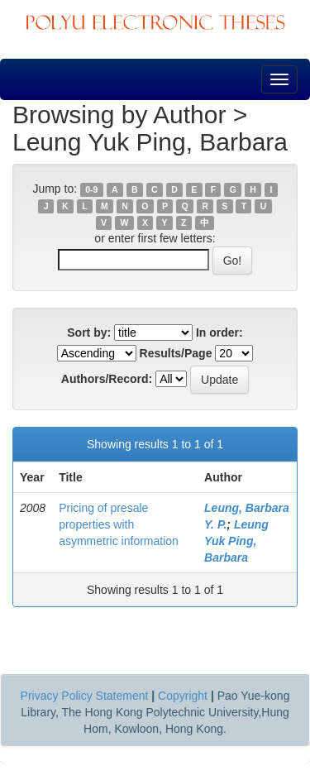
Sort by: (89, 332)
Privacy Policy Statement (85, 695)
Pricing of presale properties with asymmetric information (119, 524)
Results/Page (176, 353)
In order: (219, 332)
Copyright (182, 695)
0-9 (91, 189)
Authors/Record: (106, 378)
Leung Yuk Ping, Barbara (236, 541)
